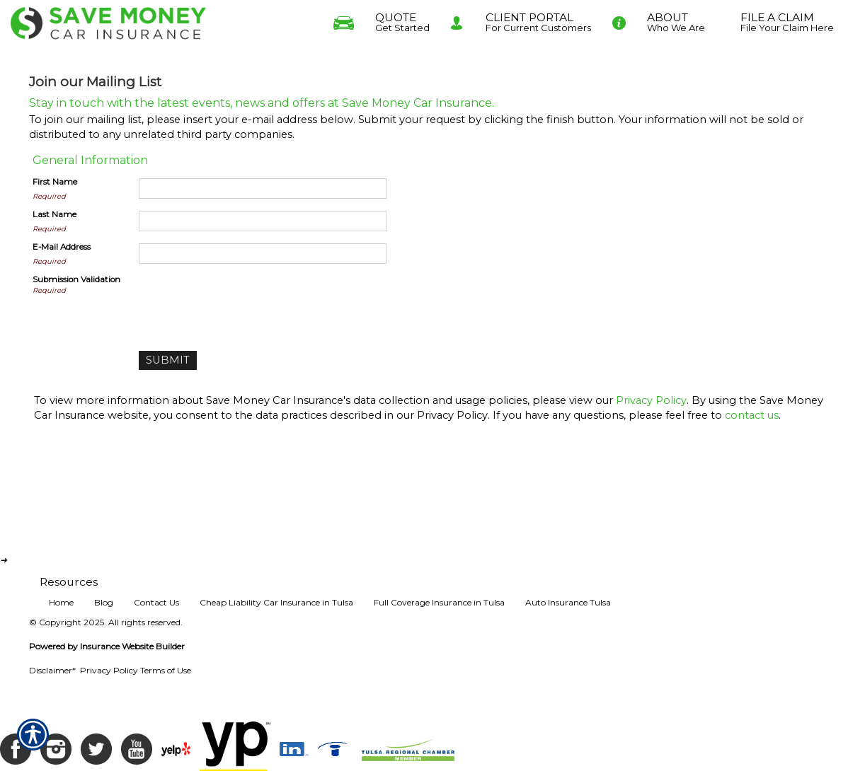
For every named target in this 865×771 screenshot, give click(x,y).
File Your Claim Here (787, 20)
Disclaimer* (52, 670)
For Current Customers (538, 20)
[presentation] (246, 301)
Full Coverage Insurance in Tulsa (439, 602)
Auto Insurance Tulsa (568, 602)
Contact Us (156, 602)
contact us (752, 415)
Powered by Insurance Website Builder (107, 646)
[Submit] (168, 360)
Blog (103, 602)
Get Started (402, 20)
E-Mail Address (62, 247)
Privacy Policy (651, 400)
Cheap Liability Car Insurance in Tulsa (276, 602)
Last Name (54, 214)
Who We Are (676, 20)
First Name (55, 182)
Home (61, 602)
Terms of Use (165, 670)
